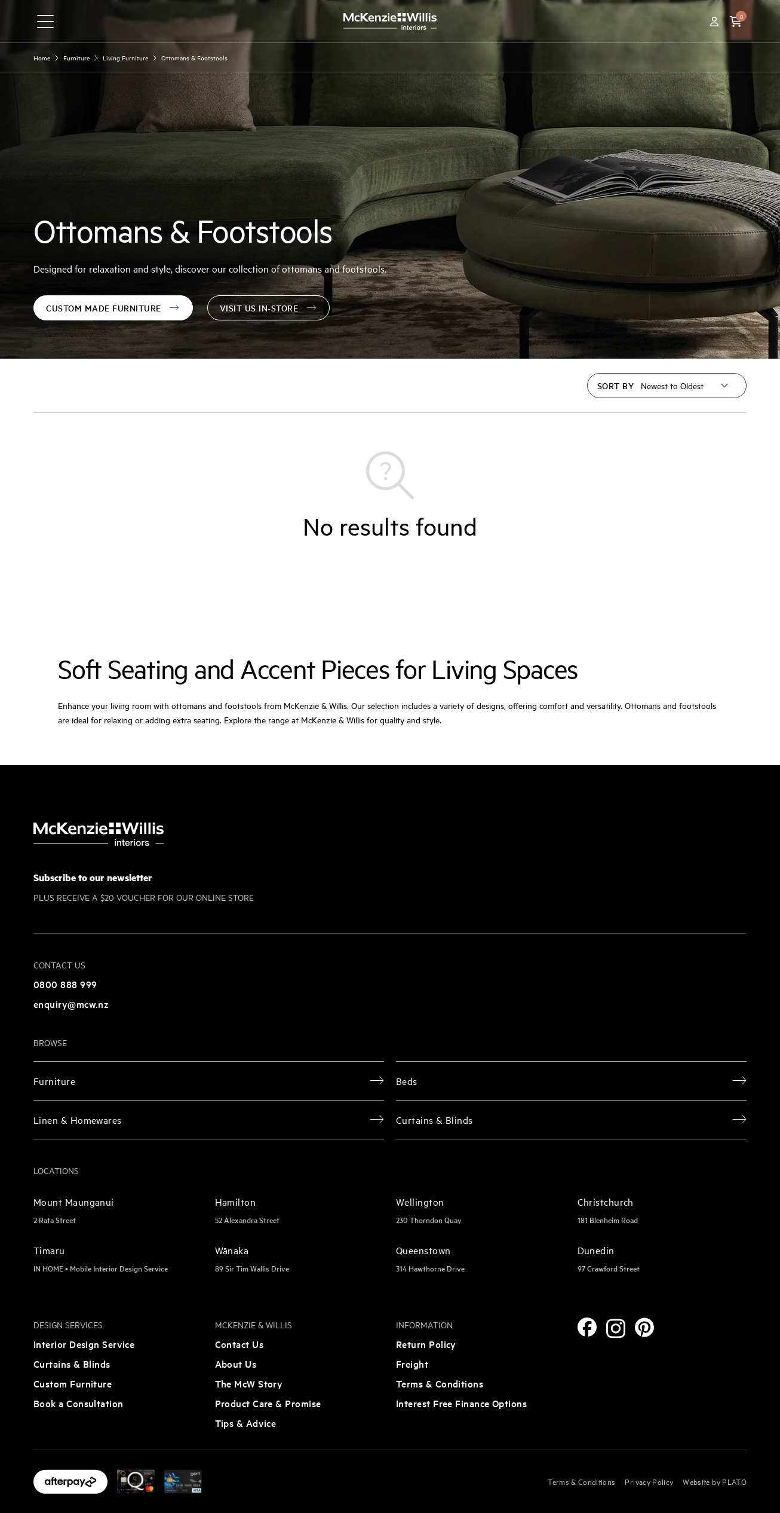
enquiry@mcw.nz (71, 1003)
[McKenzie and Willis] (390, 21)
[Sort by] (685, 386)
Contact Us (239, 1343)
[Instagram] (615, 1329)
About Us (236, 1363)
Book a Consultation (78, 1403)
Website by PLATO (715, 1481)
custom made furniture (113, 308)
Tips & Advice (246, 1422)
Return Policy (426, 1343)
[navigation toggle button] (45, 21)
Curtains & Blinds (71, 1363)
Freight (412, 1363)
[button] (736, 21)
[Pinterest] (644, 1327)
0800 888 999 (65, 984)
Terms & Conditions (439, 1383)
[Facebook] (587, 1327)
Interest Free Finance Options (461, 1403)
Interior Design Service (83, 1343)
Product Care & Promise (268, 1403)
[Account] (714, 21)
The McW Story (249, 1383)
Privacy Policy (649, 1481)
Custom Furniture (72, 1383)
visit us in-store (269, 308)
